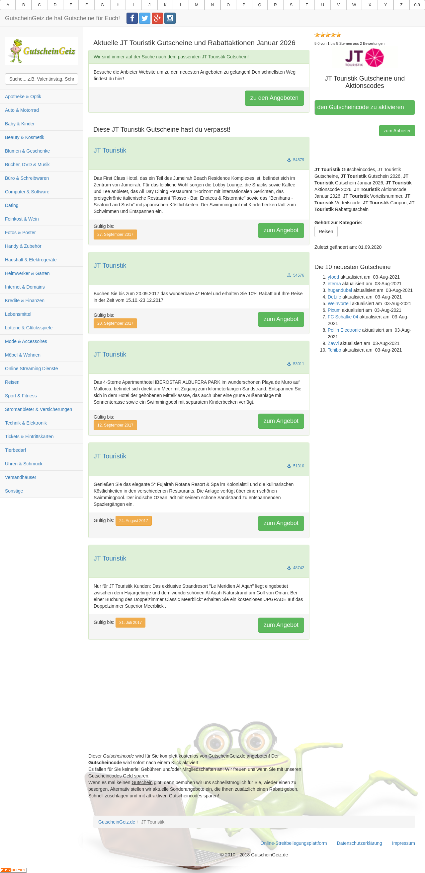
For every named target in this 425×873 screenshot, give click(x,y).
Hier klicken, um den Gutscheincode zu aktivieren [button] (360, 107)
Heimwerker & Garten (27, 273)
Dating (11, 205)
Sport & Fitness (21, 395)
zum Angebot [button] (281, 230)
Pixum (334, 310)
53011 (295, 364)
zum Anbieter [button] (397, 130)
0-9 (417, 5)
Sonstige (14, 491)
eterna (334, 283)
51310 (295, 466)
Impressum (403, 843)
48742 (295, 568)
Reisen (12, 382)
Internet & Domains (25, 287)
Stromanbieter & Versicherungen (38, 409)
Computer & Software (27, 191)
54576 (295, 275)
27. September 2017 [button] (115, 234)
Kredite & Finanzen (24, 300)
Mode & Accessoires (26, 341)
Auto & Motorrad (22, 110)
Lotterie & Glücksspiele (28, 327)
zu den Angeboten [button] (274, 98)
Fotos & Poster (20, 232)
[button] (365, 57)
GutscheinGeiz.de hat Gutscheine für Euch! (62, 18)
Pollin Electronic (344, 330)
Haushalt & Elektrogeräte (31, 259)
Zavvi (333, 343)
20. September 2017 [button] (115, 323)
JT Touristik (110, 150)
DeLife (334, 297)
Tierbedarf (15, 450)
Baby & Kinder (20, 123)
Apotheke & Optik (23, 96)
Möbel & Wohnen (23, 355)
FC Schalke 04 (343, 316)
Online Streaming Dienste (31, 368)
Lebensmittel (18, 314)
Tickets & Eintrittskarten (29, 436)
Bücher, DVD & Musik (27, 164)
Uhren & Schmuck (23, 463)
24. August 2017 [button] (133, 520)
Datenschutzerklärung (359, 843)
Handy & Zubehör (23, 246)
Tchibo (334, 350)
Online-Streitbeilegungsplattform (294, 843)
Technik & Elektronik (26, 423)
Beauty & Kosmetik (24, 137)
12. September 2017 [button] (115, 425)
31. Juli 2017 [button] (130, 622)
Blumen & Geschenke (27, 151)
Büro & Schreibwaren (27, 178)
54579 (295, 160)
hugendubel (340, 290)
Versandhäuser (20, 477)
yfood (333, 277)
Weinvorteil (339, 303)
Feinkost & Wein (22, 219)
